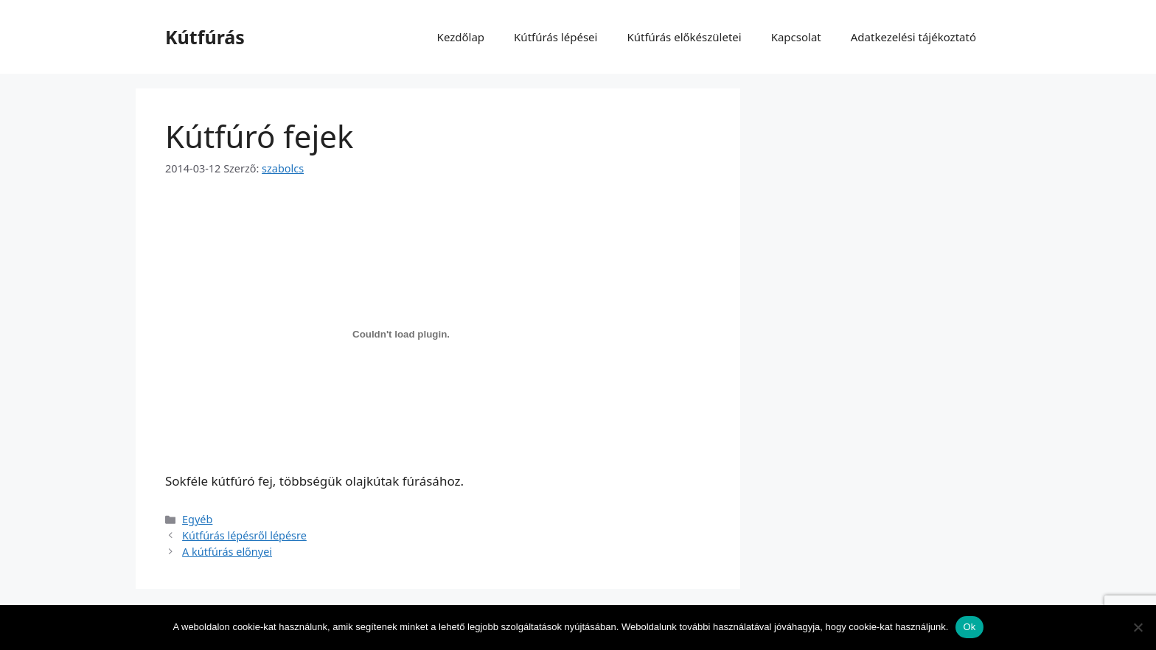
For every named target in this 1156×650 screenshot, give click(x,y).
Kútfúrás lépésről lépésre (244, 535)
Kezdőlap (460, 36)
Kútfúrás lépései (555, 36)
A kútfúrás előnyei (227, 552)
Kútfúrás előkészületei (684, 36)
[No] (1137, 627)
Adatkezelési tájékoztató (913, 36)
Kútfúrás (205, 36)
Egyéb (197, 519)
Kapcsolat (796, 36)
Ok (969, 626)
